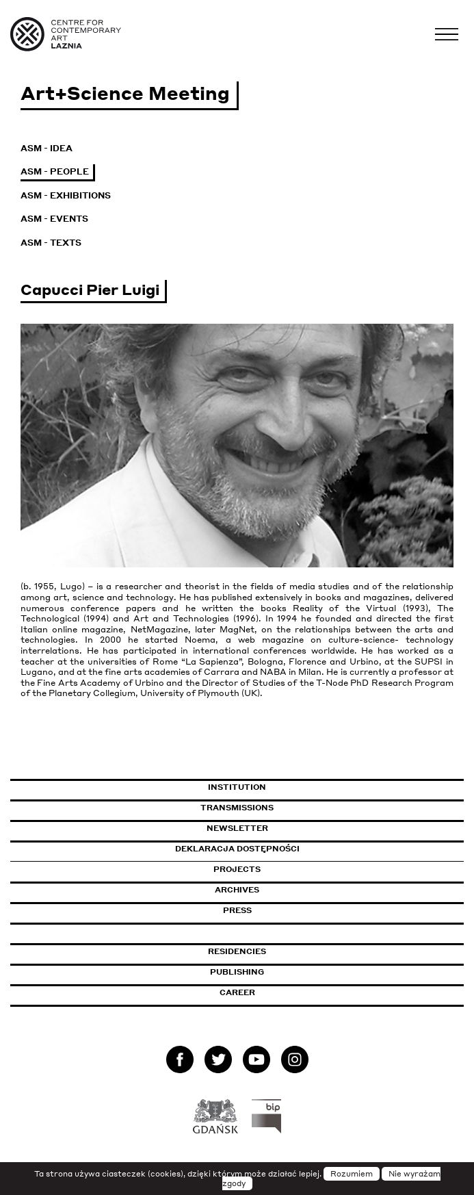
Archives (237, 890)
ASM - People (55, 171)
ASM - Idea (47, 148)
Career (237, 992)
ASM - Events (54, 219)
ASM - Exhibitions (66, 195)
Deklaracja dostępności (237, 848)
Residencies (237, 951)
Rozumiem (351, 1174)
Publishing (237, 972)
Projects (237, 869)
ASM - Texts (51, 242)
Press (237, 910)
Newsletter (237, 828)
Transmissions (295, 807)
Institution (237, 787)
